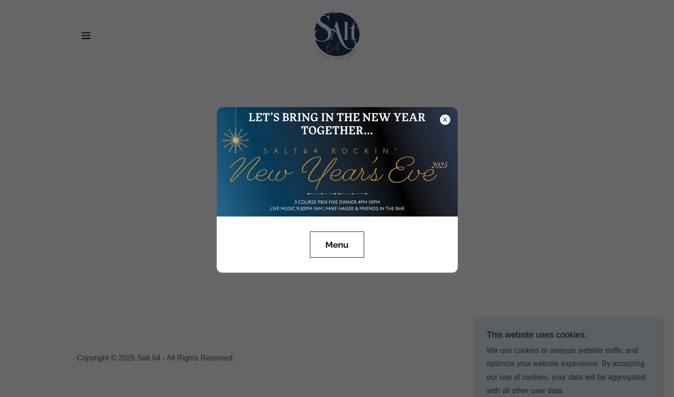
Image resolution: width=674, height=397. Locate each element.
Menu (337, 244)
